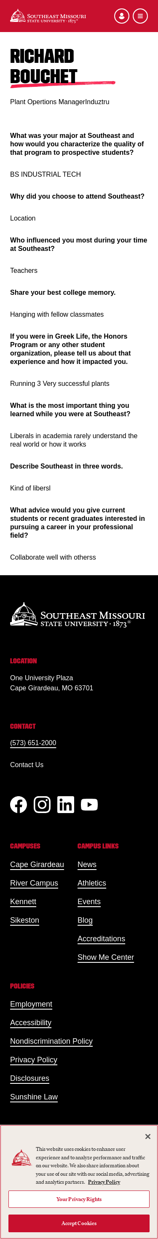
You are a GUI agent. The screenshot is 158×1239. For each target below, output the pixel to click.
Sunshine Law (34, 1097)
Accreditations (101, 939)
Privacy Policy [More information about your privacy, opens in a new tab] (104, 1182)
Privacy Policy (33, 1060)
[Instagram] (42, 804)
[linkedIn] (65, 804)
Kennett (23, 901)
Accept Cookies (79, 1223)
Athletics (92, 883)
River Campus (34, 883)
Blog (85, 920)
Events (89, 901)
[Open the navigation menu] (140, 16)
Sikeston (24, 920)
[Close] (148, 1136)
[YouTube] (89, 804)
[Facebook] (18, 804)
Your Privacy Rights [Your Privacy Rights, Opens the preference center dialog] (79, 1199)
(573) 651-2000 (33, 742)
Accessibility (30, 1022)
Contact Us (26, 764)
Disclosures (29, 1078)
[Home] (48, 16)
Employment (31, 1004)
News (87, 864)
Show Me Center (106, 957)
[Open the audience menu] (121, 16)
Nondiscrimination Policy (51, 1041)
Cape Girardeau (37, 864)
